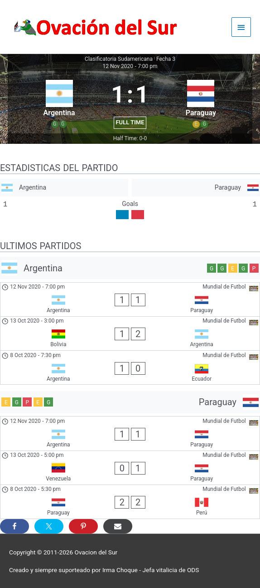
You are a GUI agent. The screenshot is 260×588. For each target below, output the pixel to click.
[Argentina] (64, 187)
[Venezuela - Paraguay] (130, 468)
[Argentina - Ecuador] (130, 367)
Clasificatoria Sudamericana (119, 59)
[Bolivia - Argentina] (130, 333)
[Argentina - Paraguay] (130, 299)
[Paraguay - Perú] (130, 502)
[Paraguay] (196, 187)
